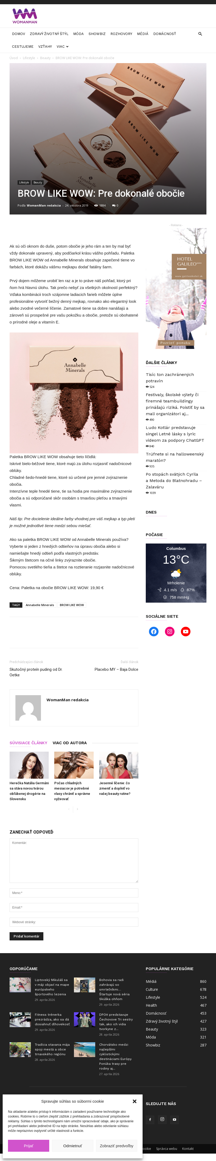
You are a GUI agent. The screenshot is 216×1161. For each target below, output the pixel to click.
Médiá (142, 34)
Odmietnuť (72, 1146)
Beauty (45, 58)
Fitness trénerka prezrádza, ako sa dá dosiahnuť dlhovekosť (52, 1019)
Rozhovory (121, 34)
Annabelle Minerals (40, 605)
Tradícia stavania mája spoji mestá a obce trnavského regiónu (52, 1049)
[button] (134, 1101)
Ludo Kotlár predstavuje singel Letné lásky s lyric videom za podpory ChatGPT (175, 434)
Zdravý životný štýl (49, 34)
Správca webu (166, 1148)
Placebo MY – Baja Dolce (116, 669)
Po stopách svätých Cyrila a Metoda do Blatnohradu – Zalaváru (174, 480)
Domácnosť (164, 34)
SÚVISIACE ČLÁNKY (28, 743)
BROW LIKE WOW (72, 605)
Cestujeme (23, 47)
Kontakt (188, 1148)
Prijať (29, 1146)
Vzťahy (45, 47)
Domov (18, 34)
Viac (63, 47)
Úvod (14, 58)
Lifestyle (29, 58)
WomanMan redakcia (44, 205)
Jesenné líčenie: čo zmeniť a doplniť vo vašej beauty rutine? (114, 788)
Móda (78, 34)
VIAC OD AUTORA (70, 743)
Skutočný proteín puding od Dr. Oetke (36, 672)
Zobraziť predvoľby (116, 1146)
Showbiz (97, 34)
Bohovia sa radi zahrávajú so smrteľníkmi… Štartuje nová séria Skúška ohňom (114, 989)
